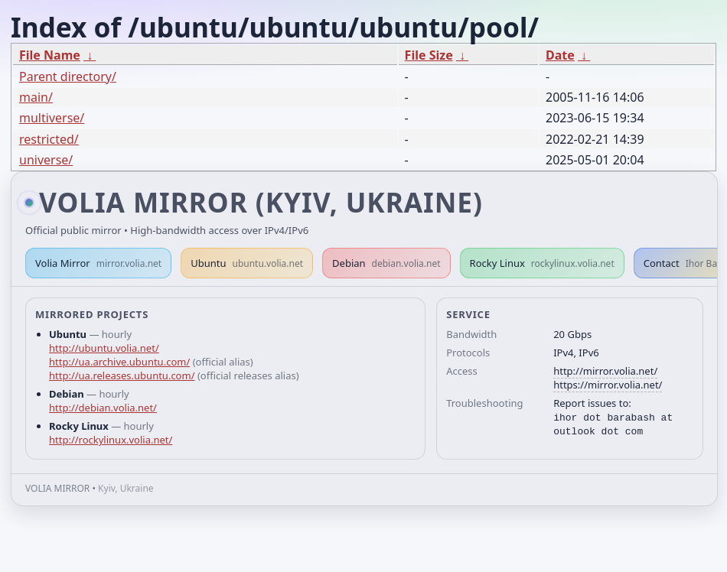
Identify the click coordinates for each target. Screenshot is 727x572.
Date (560, 55)
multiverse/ (51, 117)
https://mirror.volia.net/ (607, 385)
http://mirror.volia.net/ (605, 371)
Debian (386, 263)
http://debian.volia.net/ (103, 407)
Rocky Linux (542, 263)
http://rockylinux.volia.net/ (110, 440)
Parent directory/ (67, 76)
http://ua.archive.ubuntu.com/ (119, 362)
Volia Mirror (98, 263)
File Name (49, 55)
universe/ (46, 159)
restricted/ (49, 139)
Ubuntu (247, 263)
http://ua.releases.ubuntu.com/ (121, 375)
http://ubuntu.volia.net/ (104, 348)
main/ (36, 97)
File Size (429, 55)
